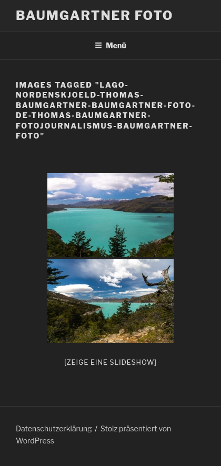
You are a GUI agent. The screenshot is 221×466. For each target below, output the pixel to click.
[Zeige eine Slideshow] (110, 362)
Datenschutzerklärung (54, 428)
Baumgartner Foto (94, 15)
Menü (110, 45)
